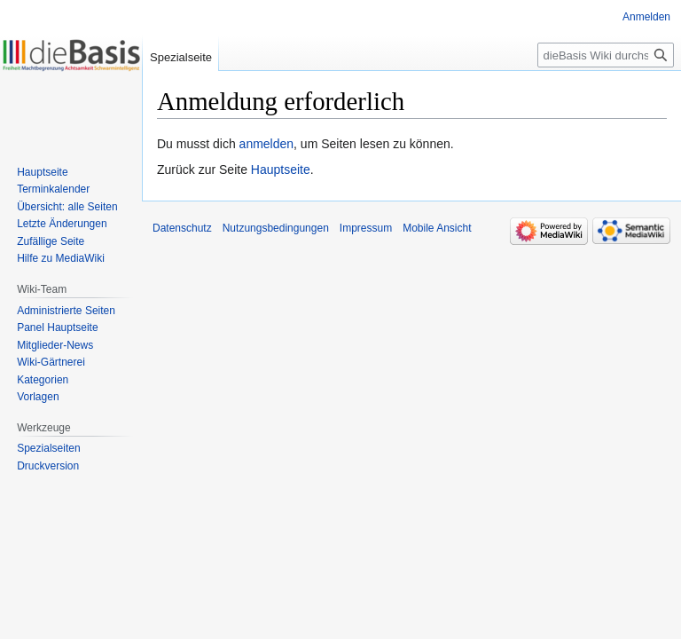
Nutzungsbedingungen (276, 228)
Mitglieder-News (55, 345)
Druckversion (48, 466)
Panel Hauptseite (57, 327)
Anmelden (646, 17)
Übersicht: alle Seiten (67, 207)
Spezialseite (181, 57)
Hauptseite (280, 169)
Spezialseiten (48, 448)
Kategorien (42, 380)
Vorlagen (38, 396)
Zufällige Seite (50, 241)
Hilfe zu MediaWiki (61, 258)
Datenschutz (182, 228)
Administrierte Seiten (66, 310)
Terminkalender (53, 189)
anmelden (266, 144)
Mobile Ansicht (437, 228)
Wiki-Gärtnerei (51, 362)
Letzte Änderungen (61, 223)
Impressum (366, 228)
